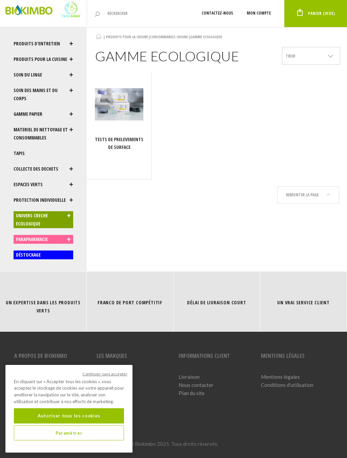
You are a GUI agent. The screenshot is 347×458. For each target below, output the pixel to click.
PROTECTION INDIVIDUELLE (43, 200)
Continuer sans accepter (104, 374)
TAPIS (19, 153)
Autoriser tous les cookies (69, 415)
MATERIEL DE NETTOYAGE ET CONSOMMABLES (43, 134)
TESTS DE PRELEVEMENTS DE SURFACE (119, 143)
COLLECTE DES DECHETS (43, 169)
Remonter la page (308, 195)
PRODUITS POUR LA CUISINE (43, 59)
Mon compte (259, 13)
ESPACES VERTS (43, 184)
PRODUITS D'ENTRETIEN (43, 44)
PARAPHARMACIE (43, 239)
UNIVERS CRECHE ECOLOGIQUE (43, 220)
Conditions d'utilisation (287, 385)
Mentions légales (280, 377)
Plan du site (192, 393)
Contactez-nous (217, 13)
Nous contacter (196, 385)
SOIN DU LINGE (43, 75)
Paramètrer (69, 433)
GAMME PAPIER (43, 114)
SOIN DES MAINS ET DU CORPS (43, 94)
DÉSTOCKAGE (28, 255)
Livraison (189, 377)
